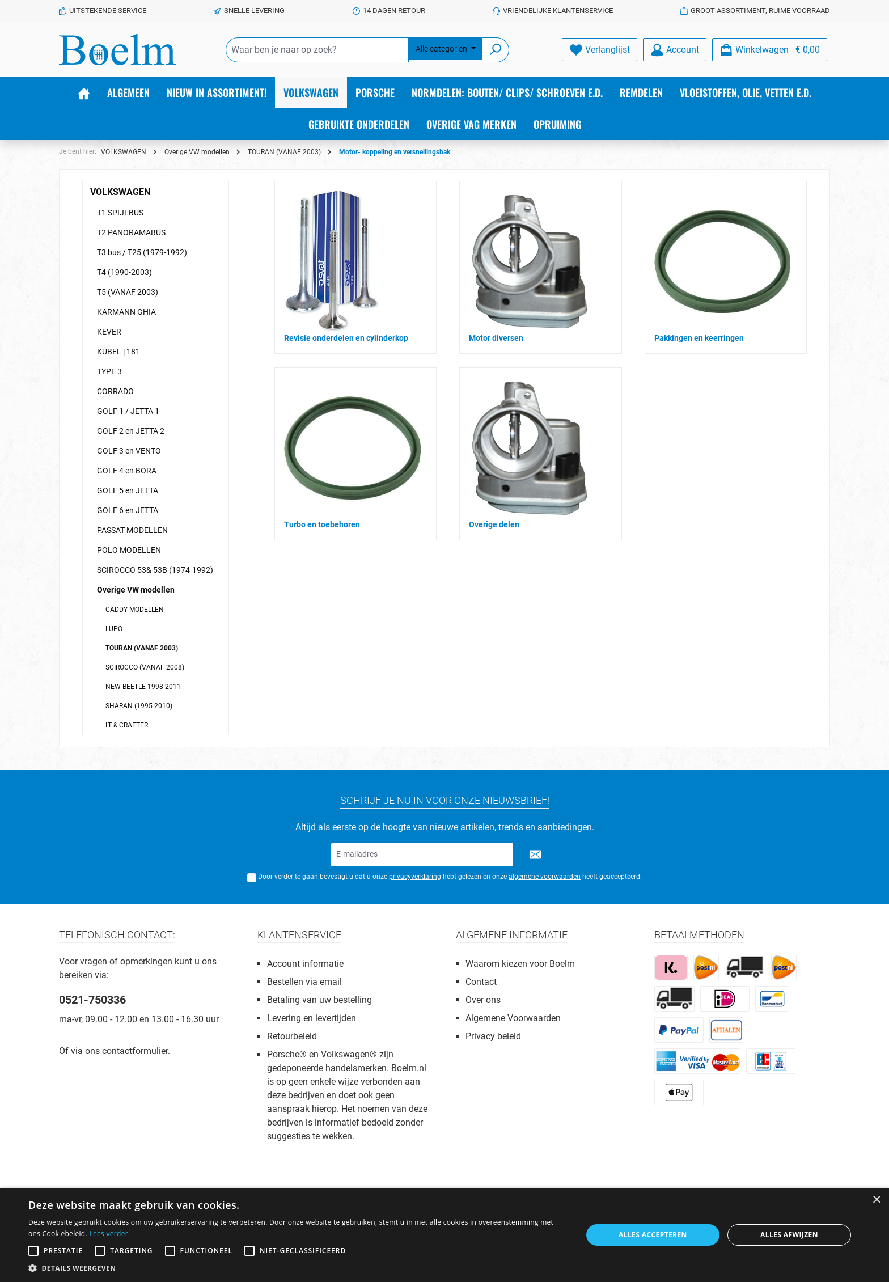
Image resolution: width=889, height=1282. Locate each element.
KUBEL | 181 (118, 351)
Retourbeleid (292, 1036)
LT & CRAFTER (126, 725)
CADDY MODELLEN (134, 610)
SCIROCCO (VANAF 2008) (144, 667)
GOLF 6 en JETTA (127, 510)
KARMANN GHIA (126, 311)
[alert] (444, 1235)
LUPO (113, 629)
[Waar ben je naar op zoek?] (317, 49)
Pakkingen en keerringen (699, 337)
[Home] (84, 92)
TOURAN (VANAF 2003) (141, 648)
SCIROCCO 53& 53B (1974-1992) (155, 569)
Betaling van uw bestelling (319, 1000)
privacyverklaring (415, 877)
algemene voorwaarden (545, 877)
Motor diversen (496, 337)
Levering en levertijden (311, 1018)
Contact (481, 981)
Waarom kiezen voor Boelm (520, 963)
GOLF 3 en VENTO (129, 450)
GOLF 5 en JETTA (127, 490)
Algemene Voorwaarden (513, 1018)
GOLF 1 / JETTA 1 (128, 411)
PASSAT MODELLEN (132, 530)
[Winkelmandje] (769, 49)
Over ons (483, 1000)
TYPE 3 (109, 371)
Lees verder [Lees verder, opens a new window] (108, 1233)
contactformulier (135, 1051)
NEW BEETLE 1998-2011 (143, 687)
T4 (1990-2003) (124, 272)
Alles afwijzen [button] (789, 1234)
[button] (297, 1267)
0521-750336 (92, 999)
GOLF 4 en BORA (126, 470)
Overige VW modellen (136, 589)
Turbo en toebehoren (322, 524)
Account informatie (305, 963)
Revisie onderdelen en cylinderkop (346, 337)
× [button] (876, 1200)
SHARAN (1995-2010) (138, 706)
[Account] (674, 49)
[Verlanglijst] (599, 49)
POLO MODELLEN (129, 550)
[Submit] (535, 854)
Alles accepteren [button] (653, 1234)
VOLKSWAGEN (120, 192)
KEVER (109, 331)
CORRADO (115, 391)
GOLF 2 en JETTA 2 (130, 430)
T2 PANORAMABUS (131, 232)
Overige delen (494, 524)
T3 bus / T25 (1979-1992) (142, 252)
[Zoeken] (495, 49)
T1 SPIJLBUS (120, 212)
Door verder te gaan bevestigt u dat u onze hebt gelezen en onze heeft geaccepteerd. (450, 877)
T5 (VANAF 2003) (127, 292)
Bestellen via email (304, 981)
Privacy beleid (493, 1036)
